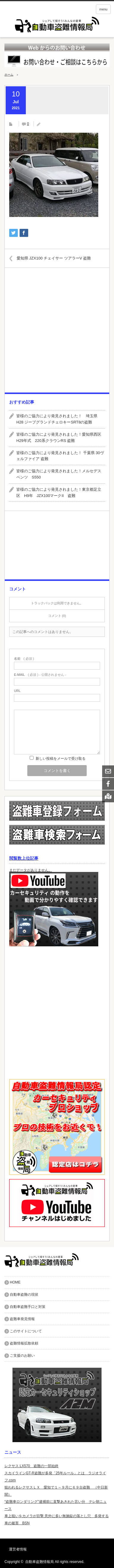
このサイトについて (26, 1331)
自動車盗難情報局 (39, 1562)
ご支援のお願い (22, 1355)
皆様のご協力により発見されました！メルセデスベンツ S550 (58, 474)
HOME (15, 1282)
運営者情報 (18, 1549)
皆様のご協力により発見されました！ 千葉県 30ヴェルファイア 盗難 (60, 456)
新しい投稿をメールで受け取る (61, 758)
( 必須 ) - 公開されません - (40, 674)
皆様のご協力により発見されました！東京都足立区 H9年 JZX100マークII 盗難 (58, 492)
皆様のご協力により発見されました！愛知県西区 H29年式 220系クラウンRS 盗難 (60, 437)
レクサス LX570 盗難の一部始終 (31, 1466)
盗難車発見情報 (22, 1319)
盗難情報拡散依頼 (24, 1343)
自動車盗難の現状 (24, 1294)
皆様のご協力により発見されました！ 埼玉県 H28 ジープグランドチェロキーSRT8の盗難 (58, 419)
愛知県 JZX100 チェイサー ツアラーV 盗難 (54, 258)
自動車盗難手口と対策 (27, 1307)
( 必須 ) (24, 658)
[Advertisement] (57, 332)
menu (103, 9)
